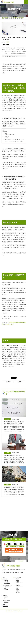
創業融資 (17, 581)
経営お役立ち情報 (20, 17)
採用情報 (4, 604)
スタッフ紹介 (6, 581)
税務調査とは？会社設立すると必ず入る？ (14, 487)
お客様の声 (6, 580)
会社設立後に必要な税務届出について (13, 455)
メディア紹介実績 (7, 583)
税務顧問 (17, 580)
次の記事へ (8, 381)
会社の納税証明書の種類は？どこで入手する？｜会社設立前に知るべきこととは (14, 422)
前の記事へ (20, 381)
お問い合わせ (5, 606)
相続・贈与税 (18, 592)
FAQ (4, 598)
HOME (4, 577)
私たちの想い (6, 589)
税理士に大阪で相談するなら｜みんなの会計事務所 (9, 17)
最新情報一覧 (6, 602)
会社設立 (3, 18)
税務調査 (17, 589)
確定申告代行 (18, 585)
